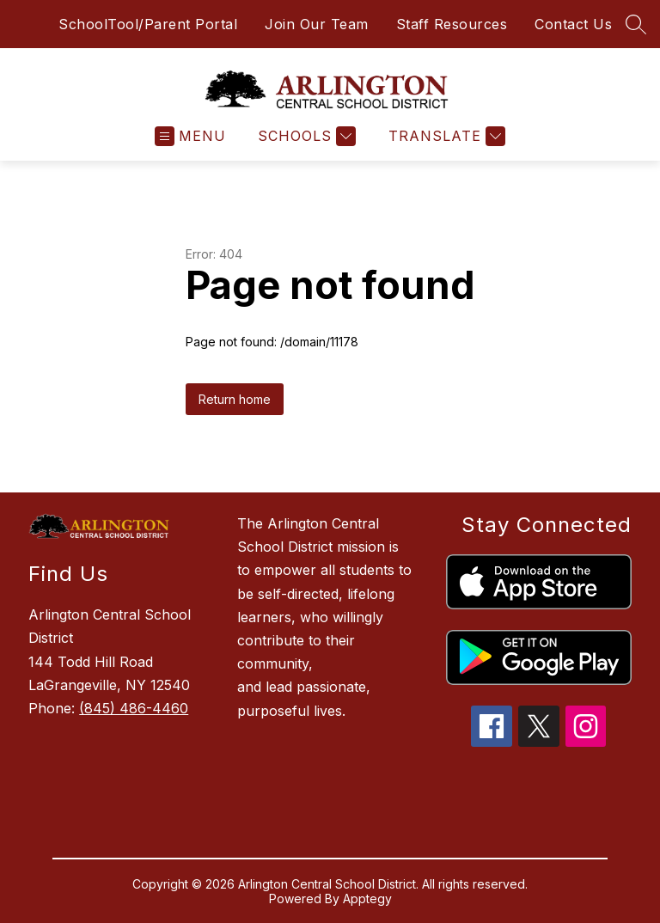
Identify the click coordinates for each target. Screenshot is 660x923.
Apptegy (367, 898)
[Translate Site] (444, 136)
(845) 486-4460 (133, 708)
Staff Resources (452, 24)
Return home (235, 399)
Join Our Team (317, 24)
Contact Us (573, 24)
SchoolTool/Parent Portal (147, 24)
